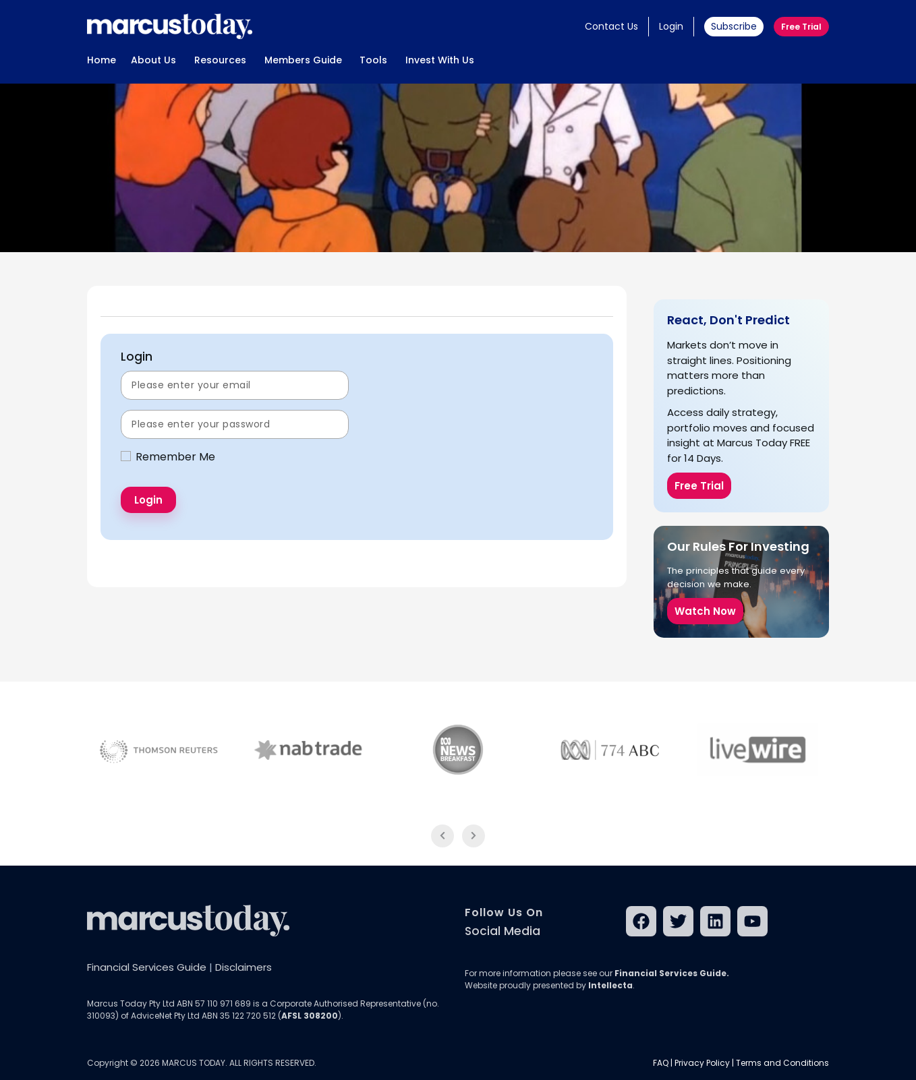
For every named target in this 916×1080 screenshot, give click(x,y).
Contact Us (611, 26)
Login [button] (671, 26)
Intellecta (610, 985)
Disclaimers (243, 967)
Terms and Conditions (782, 1063)
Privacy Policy (702, 1063)
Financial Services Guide (146, 967)
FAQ (660, 1063)
